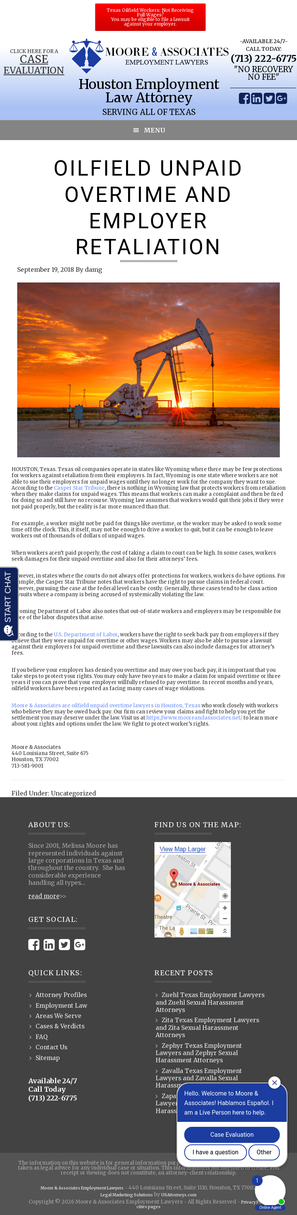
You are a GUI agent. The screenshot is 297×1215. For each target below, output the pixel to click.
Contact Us (51, 1047)
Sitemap (48, 1058)
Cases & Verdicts (60, 1026)
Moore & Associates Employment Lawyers (82, 1187)
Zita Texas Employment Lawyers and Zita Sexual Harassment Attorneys (207, 1028)
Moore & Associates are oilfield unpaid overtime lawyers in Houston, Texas (105, 705)
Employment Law (61, 1005)
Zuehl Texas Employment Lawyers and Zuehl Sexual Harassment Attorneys (210, 1002)
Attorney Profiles (61, 995)
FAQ (42, 1037)
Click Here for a (34, 51)
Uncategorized (73, 793)
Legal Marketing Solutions (122, 1194)
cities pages (148, 1207)
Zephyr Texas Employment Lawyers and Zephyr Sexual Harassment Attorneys (199, 1053)
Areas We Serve (58, 1016)
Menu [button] (154, 130)
